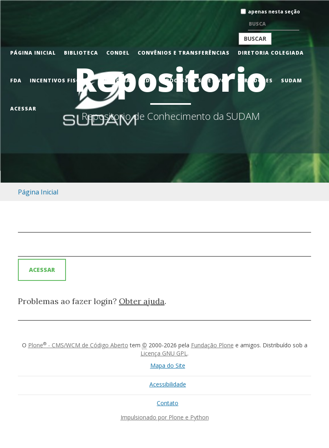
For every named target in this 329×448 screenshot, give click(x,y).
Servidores (255, 80)
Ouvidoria (114, 80)
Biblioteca (81, 52)
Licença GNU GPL (163, 353)
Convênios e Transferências (184, 52)
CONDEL (117, 52)
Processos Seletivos (195, 80)
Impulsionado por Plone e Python (165, 417)
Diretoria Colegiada (271, 52)
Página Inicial (33, 52)
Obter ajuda (141, 301)
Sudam (291, 80)
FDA (16, 80)
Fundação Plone (212, 345)
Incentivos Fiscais (60, 80)
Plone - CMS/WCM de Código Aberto (78, 345)
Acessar (23, 108)
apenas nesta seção (274, 11)
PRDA (146, 80)
